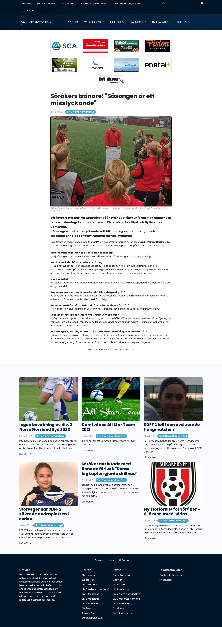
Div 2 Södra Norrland (124, 613)
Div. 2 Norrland (90, 584)
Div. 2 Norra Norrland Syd (80, 111)
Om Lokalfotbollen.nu (46, 3)
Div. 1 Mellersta (121, 589)
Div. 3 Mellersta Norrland (95, 589)
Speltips (182, 22)
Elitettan (117, 579)
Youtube (124, 560)
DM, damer (119, 608)
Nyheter (73, 22)
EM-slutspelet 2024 (92, 617)
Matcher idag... (93, 22)
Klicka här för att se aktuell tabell (111, 349)
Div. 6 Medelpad (90, 603)
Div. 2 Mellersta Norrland (126, 598)
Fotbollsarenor (68, 3)
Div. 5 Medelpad (90, 598)
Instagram (111, 560)
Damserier (137, 22)
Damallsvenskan (122, 575)
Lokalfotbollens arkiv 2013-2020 (94, 3)
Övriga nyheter (161, 22)
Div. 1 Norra (119, 584)
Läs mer (25, 454)
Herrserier (115, 22)
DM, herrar (87, 608)
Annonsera (25, 3)
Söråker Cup (88, 613)
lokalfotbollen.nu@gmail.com (128, 3)
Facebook (98, 560)
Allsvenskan (88, 575)
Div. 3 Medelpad (121, 603)
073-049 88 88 (27, 11)
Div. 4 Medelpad (90, 594)
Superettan (88, 579)
